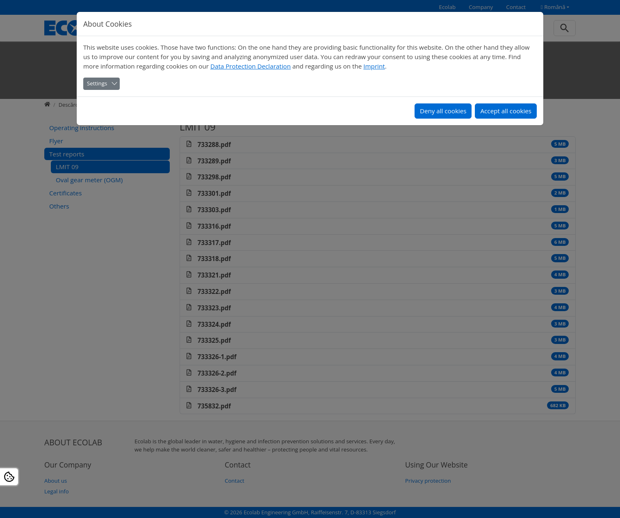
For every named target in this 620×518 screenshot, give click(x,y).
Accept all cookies (505, 111)
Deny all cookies (443, 111)
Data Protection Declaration (250, 66)
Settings (97, 83)
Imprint (374, 66)
